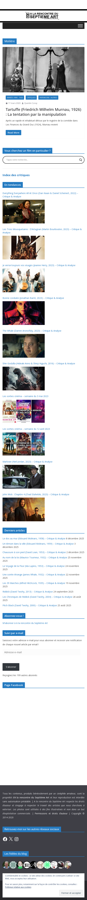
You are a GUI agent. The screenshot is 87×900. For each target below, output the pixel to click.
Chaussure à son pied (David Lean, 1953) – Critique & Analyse (34, 552)
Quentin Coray (30, 103)
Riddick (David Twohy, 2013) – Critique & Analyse (28, 591)
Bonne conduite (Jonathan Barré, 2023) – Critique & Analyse (33, 297)
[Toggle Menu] (80, 25)
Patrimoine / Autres (48, 97)
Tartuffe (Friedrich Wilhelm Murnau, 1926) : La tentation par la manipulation (43, 112)
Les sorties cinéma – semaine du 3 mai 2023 (25, 396)
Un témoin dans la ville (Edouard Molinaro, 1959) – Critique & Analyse (38, 543)
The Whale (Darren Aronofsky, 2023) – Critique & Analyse (32, 330)
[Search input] (42, 160)
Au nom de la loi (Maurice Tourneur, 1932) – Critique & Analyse (35, 557)
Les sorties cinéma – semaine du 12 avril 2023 (26, 428)
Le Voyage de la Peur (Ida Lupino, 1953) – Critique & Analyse (34, 565)
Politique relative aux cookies (18, 887)
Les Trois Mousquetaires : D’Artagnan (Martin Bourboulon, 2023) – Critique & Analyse (42, 231)
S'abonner (11, 666)
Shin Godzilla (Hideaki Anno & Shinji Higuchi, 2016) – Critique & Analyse (39, 363)
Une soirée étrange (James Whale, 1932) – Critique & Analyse (34, 574)
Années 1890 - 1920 (15, 97)
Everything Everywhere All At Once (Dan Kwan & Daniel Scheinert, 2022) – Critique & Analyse (40, 195)
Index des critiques (16, 175)
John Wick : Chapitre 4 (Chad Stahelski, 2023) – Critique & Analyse (36, 494)
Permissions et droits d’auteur (51, 813)
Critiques (31, 97)
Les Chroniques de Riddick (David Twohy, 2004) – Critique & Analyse (37, 596)
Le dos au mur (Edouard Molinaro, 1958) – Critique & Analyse (34, 538)
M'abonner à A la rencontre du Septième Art (25, 623)
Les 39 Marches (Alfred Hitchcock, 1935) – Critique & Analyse (34, 583)
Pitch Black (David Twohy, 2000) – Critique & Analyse (30, 605)
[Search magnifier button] (80, 160)
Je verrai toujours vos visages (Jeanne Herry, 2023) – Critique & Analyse (39, 265)
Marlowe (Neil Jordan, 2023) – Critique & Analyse (27, 461)
